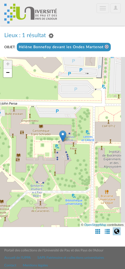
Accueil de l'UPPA (17, 257)
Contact (10, 265)
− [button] (8, 73)
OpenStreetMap (95, 224)
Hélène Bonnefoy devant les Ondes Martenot (64, 47)
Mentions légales (35, 265)
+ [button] (8, 64)
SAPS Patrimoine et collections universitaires (70, 257)
